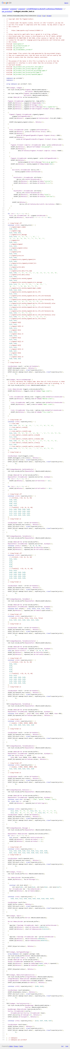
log (44, 16)
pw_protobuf (7, 11)
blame (49, 16)
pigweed (5, 9)
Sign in (66, 3)
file (39, 16)
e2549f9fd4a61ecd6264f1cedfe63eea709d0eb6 (44, 9)
